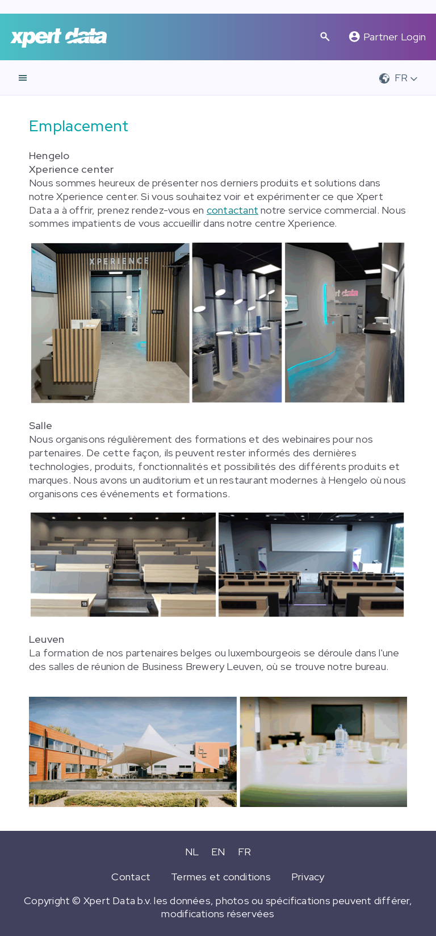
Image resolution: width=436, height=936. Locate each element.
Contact (130, 876)
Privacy (308, 876)
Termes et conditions (221, 876)
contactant (232, 210)
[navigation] (22, 78)
